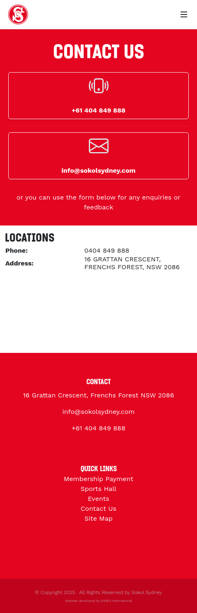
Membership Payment (98, 479)
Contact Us (98, 508)
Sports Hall (98, 489)
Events (98, 499)
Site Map (98, 518)
